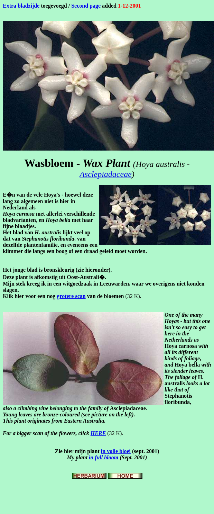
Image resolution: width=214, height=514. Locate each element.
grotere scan (71, 296)
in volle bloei (116, 451)
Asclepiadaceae (106, 174)
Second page (86, 6)
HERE (98, 433)
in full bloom (103, 457)
